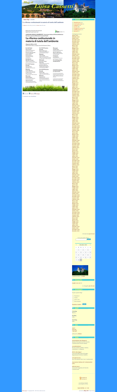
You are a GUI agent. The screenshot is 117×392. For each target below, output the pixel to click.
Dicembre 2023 (75, 196)
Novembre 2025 (76, 229)
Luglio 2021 (75, 154)
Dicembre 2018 (75, 110)
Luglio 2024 (75, 206)
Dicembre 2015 (75, 58)
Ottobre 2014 (75, 38)
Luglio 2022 (75, 172)
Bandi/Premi (77, 22)
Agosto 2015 (75, 52)
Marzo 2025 (75, 218)
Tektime (80, 333)
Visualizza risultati (76, 304)
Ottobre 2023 (75, 193)
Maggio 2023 (75, 186)
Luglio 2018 (75, 103)
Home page (24, 390)
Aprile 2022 (75, 167)
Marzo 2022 (75, 166)
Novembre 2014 (76, 39)
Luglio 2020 (75, 137)
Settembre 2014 (76, 37)
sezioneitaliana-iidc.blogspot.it (79, 340)
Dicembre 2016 (75, 75)
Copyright (74, 331)
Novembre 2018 (76, 108)
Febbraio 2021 (75, 147)
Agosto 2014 (75, 35)
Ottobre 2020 (75, 141)
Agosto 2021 (75, 156)
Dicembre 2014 (75, 41)
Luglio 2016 (75, 68)
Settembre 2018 (76, 106)
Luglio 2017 (75, 85)
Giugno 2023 (75, 187)
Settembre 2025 (76, 226)
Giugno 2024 (75, 205)
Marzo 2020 (75, 131)
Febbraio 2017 (75, 78)
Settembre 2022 (76, 175)
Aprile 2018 (75, 98)
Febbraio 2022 (75, 164)
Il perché (74, 329)
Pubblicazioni (77, 29)
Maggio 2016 (75, 65)
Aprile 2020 (75, 133)
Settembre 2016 (76, 71)
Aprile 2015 (75, 47)
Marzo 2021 (75, 149)
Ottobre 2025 (75, 228)
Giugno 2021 (75, 153)
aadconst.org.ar (76, 366)
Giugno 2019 (75, 118)
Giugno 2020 (75, 136)
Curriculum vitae (78, 24)
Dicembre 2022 (75, 179)
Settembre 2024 (76, 209)
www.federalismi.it (76, 346)
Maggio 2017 (75, 83)
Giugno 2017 (75, 84)
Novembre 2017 (76, 91)
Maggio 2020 (75, 134)
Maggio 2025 (75, 221)
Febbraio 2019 (75, 113)
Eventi (38, 25)
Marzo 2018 (75, 97)
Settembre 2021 (76, 157)
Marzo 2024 (75, 200)
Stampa (37, 93)
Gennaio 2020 (75, 129)
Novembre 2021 (76, 160)
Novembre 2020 (76, 143)
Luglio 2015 (75, 51)
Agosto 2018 (75, 104)
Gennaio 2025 (75, 215)
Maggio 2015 (75, 48)
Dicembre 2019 (75, 127)
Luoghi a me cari (76, 283)
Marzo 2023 (75, 183)
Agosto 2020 (75, 139)
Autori (73, 328)
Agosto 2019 (75, 121)
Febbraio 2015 (75, 44)
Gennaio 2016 (75, 60)
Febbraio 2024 (75, 199)
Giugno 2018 (75, 101)
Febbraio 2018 (75, 95)
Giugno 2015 (75, 49)
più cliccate (91, 286)
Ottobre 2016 (75, 72)
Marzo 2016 (75, 62)
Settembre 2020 (76, 140)
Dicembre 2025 (75, 231)
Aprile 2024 (75, 202)
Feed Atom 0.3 (83, 379)
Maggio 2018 (75, 100)
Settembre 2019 (76, 123)
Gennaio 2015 (75, 42)
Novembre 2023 (76, 195)
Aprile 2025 (75, 219)
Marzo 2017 (75, 80)
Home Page (26, 19)
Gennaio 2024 (75, 198)
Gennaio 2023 (75, 180)
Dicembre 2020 (75, 144)
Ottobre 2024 (75, 210)
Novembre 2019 (76, 126)
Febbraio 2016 (75, 61)
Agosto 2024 (75, 208)
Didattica (76, 25)
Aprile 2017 (75, 81)
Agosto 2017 (75, 87)
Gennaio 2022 (75, 163)
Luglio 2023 (75, 189)
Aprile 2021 (75, 150)
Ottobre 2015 (75, 55)
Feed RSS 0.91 (83, 377)
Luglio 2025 (75, 223)
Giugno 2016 (75, 67)
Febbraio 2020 (75, 130)
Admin (25, 25)
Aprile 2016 (75, 64)
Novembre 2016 (76, 74)
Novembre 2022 (76, 177)
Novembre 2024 (76, 212)
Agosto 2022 (75, 173)
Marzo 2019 (75, 114)
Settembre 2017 (76, 88)
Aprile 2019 (75, 116)
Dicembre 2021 (75, 162)
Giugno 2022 (75, 170)
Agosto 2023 (75, 190)
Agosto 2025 (75, 225)
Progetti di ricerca (78, 28)
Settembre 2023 (76, 192)
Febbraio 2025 (75, 216)
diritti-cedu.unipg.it (76, 352)
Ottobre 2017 (75, 90)
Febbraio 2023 (75, 182)
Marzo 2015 (75, 45)
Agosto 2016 (75, 70)
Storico (31, 93)
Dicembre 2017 (75, 93)
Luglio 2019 (75, 120)
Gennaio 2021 (75, 146)
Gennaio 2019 (75, 111)
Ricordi (76, 31)
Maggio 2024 (75, 203)
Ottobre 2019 (75, 124)
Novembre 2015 (76, 57)
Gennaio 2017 (75, 77)
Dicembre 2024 (75, 213)
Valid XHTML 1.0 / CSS (83, 388)
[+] (73, 22)
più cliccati (91, 233)
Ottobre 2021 (75, 159)
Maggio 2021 (75, 152)
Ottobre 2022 (75, 176)
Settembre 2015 (76, 54)
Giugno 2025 (75, 222)
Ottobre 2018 (75, 107)
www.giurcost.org (76, 357)
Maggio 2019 (75, 117)
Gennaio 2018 (75, 94)
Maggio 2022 (75, 169)
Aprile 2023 (75, 185)
